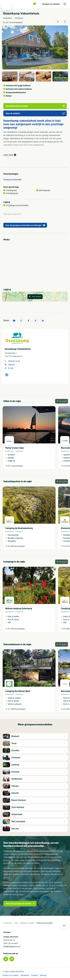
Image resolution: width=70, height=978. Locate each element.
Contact (34, 975)
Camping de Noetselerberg (19, 528)
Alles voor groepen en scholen (20, 904)
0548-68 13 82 (14, 361)
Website (11, 365)
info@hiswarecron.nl (11, 946)
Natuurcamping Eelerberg (18, 608)
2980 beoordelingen (18, 709)
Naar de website (35, 113)
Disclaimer (25, 975)
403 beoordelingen (17, 629)
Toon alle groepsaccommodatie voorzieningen (25, 225)
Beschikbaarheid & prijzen (35, 106)
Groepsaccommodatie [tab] (12, 180)
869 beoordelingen (17, 546)
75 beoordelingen (16, 22)
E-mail (10, 368)
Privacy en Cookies (11, 975)
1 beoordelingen (17, 466)
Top (63, 925)
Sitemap (43, 975)
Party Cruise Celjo (14, 448)
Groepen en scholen (55, 4)
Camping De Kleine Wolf (17, 691)
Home (16, 923)
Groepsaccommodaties (44, 923)
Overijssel (19, 451)
